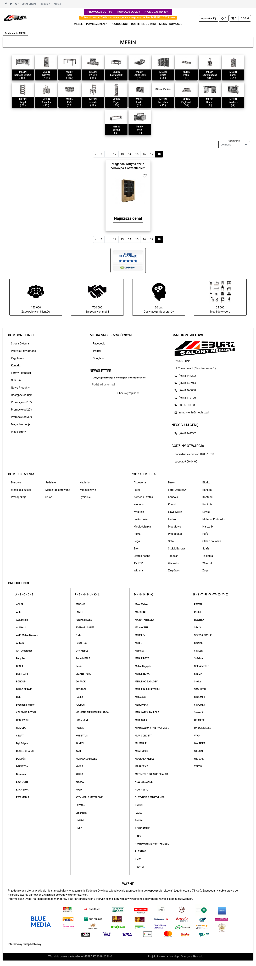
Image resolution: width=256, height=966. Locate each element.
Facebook (99, 343)
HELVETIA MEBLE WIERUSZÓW (92, 712)
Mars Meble (141, 604)
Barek (171, 482)
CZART (20, 735)
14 (129, 154)
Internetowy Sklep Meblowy (24, 944)
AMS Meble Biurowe (27, 635)
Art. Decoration (24, 650)
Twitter (97, 351)
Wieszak (207, 563)
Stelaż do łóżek (211, 541)
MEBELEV (140, 635)
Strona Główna (29, 4)
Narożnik (207, 526)
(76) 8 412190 (185, 397)
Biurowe (16, 482)
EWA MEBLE (22, 797)
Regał (137, 541)
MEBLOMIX (141, 720)
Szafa (205, 548)
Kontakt (57, 4)
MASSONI (140, 612)
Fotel (137, 489)
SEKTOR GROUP (203, 635)
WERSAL (198, 751)
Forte (78, 635)
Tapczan (173, 556)
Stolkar (198, 681)
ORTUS (138, 805)
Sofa (171, 541)
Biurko (206, 482)
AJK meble (22, 619)
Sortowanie (234, 140)
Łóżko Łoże (141, 519)
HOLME (80, 728)
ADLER (20, 604)
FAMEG (79, 612)
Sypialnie (85, 497)
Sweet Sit (199, 712)
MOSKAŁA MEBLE (144, 758)
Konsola (173, 497)
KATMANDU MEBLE (86, 758)
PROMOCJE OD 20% (128, 11)
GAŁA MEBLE (83, 658)
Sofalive (198, 658)
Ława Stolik (175, 511)
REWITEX (199, 619)
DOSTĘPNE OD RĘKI (143, 24)
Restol (197, 612)
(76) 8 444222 (185, 375)
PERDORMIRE (142, 828)
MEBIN (138, 643)
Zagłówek (174, 570)
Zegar (205, 570)
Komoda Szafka (143, 497)
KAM (78, 751)
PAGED (138, 812)
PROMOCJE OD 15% (99, 11)
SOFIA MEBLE (201, 666)
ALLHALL (21, 627)
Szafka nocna (142, 556)
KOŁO (79, 789)
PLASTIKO (140, 851)
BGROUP (21, 681)
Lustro (172, 519)
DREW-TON (22, 766)
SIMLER (198, 650)
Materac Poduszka (213, 519)
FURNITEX (81, 643)
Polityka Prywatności (23, 351)
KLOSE (79, 766)
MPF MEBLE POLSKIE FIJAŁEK (151, 774)
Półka (137, 533)
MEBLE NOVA (142, 673)
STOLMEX (199, 704)
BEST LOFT (22, 673)
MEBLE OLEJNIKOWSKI (147, 689)
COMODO (21, 728)
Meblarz (139, 650)
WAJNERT (199, 743)
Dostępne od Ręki (21, 395)
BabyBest (21, 658)
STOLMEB (199, 697)
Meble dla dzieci (21, 489)
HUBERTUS (82, 735)
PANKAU (139, 820)
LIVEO (79, 828)
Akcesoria (140, 482)
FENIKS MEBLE (84, 619)
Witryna (138, 570)
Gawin (79, 666)
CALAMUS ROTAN (26, 712)
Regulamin (45, 4)
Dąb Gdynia (22, 743)
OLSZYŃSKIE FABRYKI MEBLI (150, 797)
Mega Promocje (20, 424)
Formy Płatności (21, 372)
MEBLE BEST (142, 658)
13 (122, 154)
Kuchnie (85, 482)
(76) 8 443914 (185, 383)
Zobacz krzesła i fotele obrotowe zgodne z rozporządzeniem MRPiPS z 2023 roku (128, 17)
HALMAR (80, 704)
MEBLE (78, 24)
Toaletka (207, 556)
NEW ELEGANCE (144, 782)
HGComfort (82, 720)
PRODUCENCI (119, 24)
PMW (138, 859)
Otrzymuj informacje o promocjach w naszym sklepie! (119, 377)
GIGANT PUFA (83, 673)
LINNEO (80, 820)
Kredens (139, 504)
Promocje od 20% (21, 409)
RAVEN (198, 604)
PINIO (138, 836)
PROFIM (139, 866)
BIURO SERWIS (24, 689)
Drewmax (21, 774)
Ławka (206, 511)
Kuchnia (207, 504)
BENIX (19, 666)
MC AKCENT (141, 627)
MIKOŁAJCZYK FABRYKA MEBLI (152, 728)
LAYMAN (80, 805)
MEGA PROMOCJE (170, 24)
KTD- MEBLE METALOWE (89, 797)
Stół (136, 548)
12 (114, 154)
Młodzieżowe (88, 489)
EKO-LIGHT (22, 782)
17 (151, 154)
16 (144, 154)
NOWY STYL (141, 789)
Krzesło (172, 504)
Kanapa (207, 489)
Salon (48, 497)
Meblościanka (142, 526)
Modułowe (174, 526)
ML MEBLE (141, 743)
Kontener (207, 497)
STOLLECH (200, 689)
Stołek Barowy (176, 548)
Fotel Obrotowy (177, 489)
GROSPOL (81, 689)
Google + (98, 358)
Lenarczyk (81, 812)
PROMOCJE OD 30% (156, 11)
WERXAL (199, 758)
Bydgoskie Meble (25, 704)
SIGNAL (198, 643)
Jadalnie (50, 482)
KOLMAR (80, 782)
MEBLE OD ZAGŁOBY (146, 681)
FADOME (80, 604)
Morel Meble (141, 751)
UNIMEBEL (200, 720)
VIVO (197, 735)
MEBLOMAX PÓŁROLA (147, 712)
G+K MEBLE (82, 650)
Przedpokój (175, 533)
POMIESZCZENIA (96, 24)
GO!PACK (81, 681)
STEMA (198, 673)
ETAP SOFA (22, 789)
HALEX (79, 697)
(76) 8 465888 (185, 390)
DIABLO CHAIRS (25, 751)
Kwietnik (139, 511)
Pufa (205, 533)
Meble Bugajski (143, 666)
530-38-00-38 (185, 405)
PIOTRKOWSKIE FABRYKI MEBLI (152, 843)
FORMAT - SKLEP (85, 627)
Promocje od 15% (21, 402)
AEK (18, 612)
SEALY (197, 627)
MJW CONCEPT (143, 735)
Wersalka (173, 563)
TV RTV (138, 563)
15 (136, 154)
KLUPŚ (79, 774)
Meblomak (140, 697)
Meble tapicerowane (57, 489)
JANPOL (80, 743)
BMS (18, 697)
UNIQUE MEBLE (202, 728)
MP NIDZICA (141, 766)
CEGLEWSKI (22, 720)
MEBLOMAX (141, 704)
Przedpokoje (18, 497)
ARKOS (20, 643)
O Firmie (16, 380)
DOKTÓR (20, 758)
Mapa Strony (18, 431)
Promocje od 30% (21, 417)
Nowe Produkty (20, 387)
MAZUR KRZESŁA (144, 619)
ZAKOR (198, 766)
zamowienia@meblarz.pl (192, 412)
